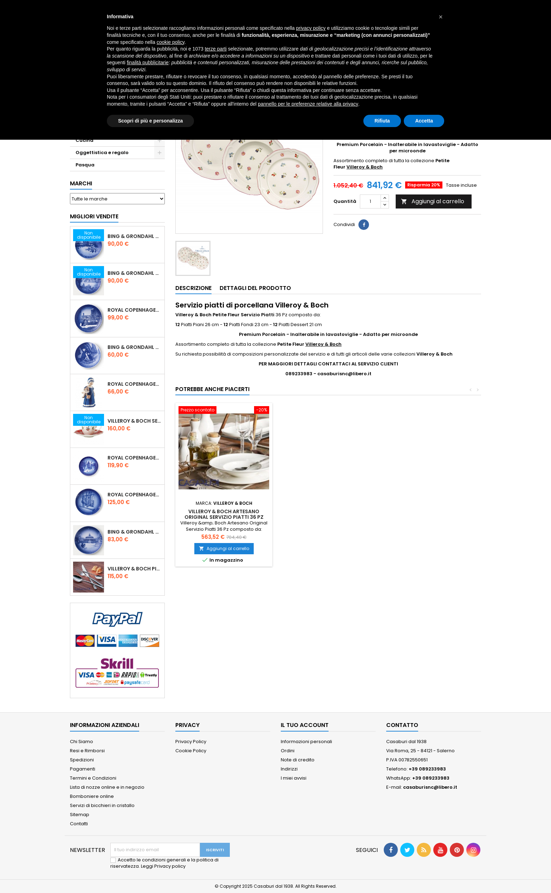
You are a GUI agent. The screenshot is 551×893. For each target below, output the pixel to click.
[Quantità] (370, 201)
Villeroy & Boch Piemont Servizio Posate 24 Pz (135, 568)
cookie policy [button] (170, 42)
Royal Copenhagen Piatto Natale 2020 (135, 310)
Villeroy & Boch (364, 167)
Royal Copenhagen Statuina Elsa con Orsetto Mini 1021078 (135, 384)
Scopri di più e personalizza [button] (150, 121)
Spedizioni (82, 759)
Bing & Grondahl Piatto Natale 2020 (135, 236)
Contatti (79, 823)
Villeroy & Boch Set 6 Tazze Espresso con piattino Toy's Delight (135, 421)
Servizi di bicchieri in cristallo (102, 805)
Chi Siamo (81, 741)
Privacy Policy (190, 741)
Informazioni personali (306, 741)
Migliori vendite (94, 216)
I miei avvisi (293, 778)
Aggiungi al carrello (432, 201)
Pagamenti (82, 769)
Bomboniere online (92, 796)
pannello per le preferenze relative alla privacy (308, 104)
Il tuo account (305, 725)
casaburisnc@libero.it (430, 787)
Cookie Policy (190, 750)
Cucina (84, 140)
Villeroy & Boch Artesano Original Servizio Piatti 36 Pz (224, 514)
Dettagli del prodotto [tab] (255, 288)
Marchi (81, 183)
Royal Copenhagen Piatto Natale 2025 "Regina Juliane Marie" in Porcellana (135, 494)
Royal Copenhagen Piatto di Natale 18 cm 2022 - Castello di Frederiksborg (135, 458)
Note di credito (298, 759)
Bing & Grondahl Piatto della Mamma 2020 (135, 347)
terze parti (216, 49)
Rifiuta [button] (382, 121)
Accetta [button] (424, 121)
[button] (440, 16)
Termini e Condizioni (93, 778)
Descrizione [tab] (193, 288)
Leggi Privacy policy (163, 866)
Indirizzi (289, 769)
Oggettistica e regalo (102, 152)
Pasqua (85, 164)
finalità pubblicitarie (148, 62)
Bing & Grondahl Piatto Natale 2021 (135, 532)
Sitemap (79, 814)
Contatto (402, 725)
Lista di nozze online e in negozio (107, 787)
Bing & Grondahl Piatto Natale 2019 (135, 273)
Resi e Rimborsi (87, 750)
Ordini (287, 750)
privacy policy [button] (311, 28)
